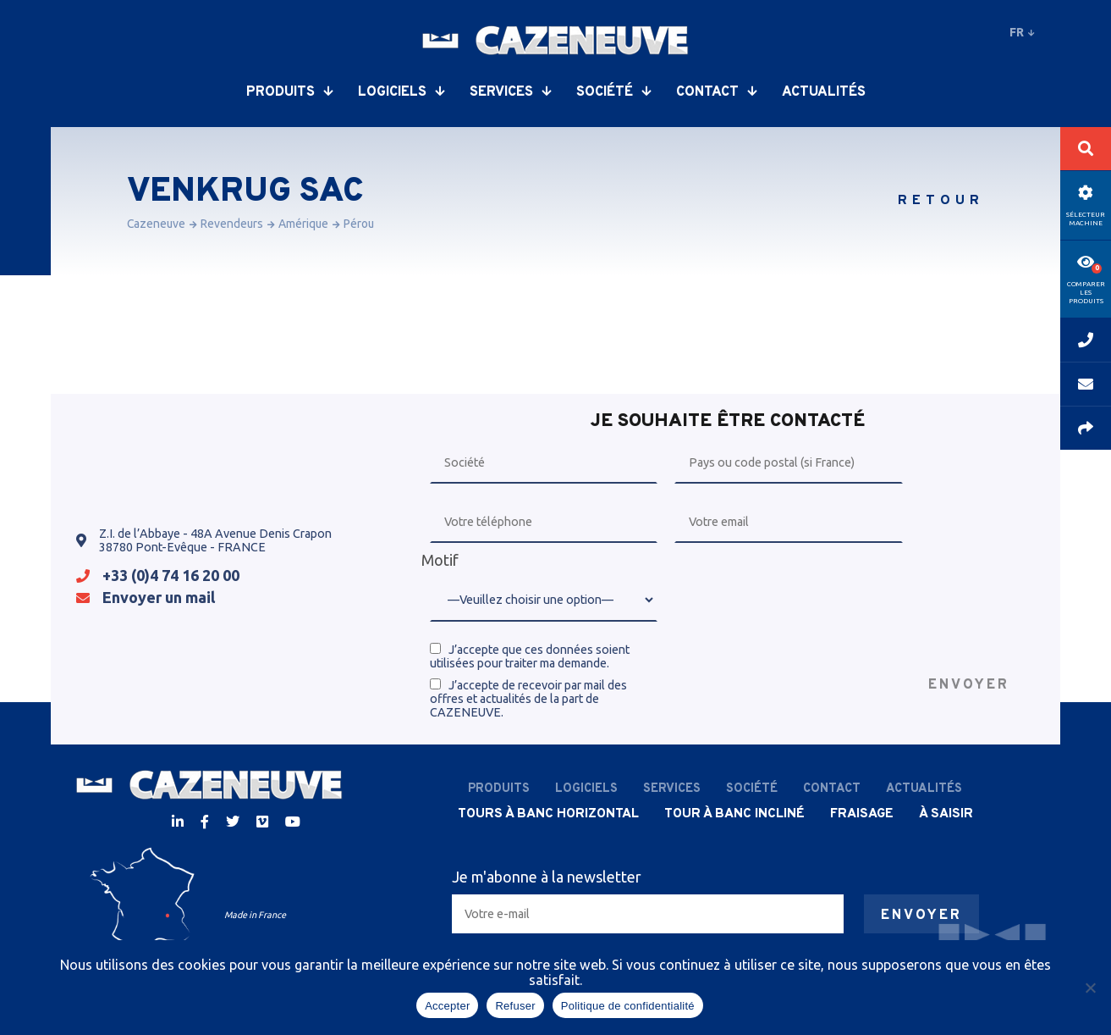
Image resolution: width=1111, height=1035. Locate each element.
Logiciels (401, 92)
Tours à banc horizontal (548, 813)
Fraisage (862, 813)
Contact (716, 92)
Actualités (824, 92)
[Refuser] (1089, 987)
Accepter (447, 1005)
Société (613, 92)
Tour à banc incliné (734, 813)
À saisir (946, 813)
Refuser (515, 1005)
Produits (289, 92)
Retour (941, 200)
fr (1022, 32)
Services (510, 92)
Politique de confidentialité (628, 1005)
